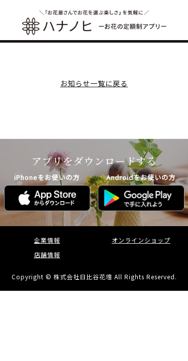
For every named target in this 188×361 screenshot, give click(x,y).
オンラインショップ (141, 240)
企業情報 (47, 240)
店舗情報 (47, 254)
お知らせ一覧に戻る (94, 83)
